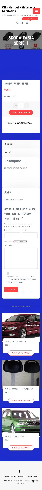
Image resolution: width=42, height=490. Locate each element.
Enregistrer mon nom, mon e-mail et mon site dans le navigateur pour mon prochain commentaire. (21, 279)
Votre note (9, 242)
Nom (6, 230)
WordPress (20, 483)
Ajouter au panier (21, 112)
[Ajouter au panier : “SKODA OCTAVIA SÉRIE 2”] (21, 448)
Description (9, 144)
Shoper (6, 480)
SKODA (17, 123)
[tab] (21, 144)
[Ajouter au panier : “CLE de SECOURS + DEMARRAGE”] (21, 400)
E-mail (25, 230)
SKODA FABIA (26, 123)
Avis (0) (8, 152)
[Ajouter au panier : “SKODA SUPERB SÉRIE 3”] (21, 353)
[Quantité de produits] (21, 105)
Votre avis (8, 245)
